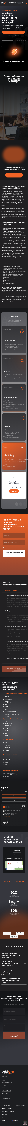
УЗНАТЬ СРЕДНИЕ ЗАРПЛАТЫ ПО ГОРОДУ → (14, 553)
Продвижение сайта (6, 1122)
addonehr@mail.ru (21, 1105)
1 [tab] (6, 876)
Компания (4, 1096)
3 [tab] (12, 876)
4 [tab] (15, 876)
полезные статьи (6, 1090)
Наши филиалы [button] (6, 1098)
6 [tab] (21, 876)
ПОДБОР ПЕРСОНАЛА (7, 1082)
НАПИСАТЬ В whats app (8, 1108)
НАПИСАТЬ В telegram (9, 1111)
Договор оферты (5, 1114)
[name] (14, 535)
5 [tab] (18, 876)
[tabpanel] (14, 53)
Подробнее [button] (7, 816)
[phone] (14, 542)
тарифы (4, 1085)
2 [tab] (9, 876)
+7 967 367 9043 (6, 1105)
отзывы (4, 1087)
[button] (23, 2)
